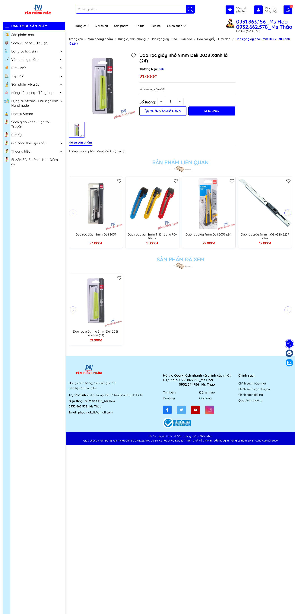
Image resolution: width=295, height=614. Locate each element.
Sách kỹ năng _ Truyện (25, 42)
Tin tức (139, 26)
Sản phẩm (121, 26)
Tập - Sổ (14, 75)
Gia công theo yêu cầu (25, 142)
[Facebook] (167, 410)
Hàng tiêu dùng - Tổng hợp (28, 92)
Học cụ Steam (18, 113)
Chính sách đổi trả (250, 395)
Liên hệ (156, 26)
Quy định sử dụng (250, 400)
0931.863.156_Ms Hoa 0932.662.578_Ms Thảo (264, 24)
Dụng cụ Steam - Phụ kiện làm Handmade (31, 103)
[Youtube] (195, 410)
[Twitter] (181, 410)
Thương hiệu (17, 151)
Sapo (275, 440)
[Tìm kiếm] (190, 9)
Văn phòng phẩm (21, 59)
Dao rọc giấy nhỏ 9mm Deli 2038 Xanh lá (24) (96, 333)
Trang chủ (81, 26)
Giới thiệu (101, 26)
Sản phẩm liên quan (180, 162)
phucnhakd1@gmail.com (95, 412)
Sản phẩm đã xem (180, 259)
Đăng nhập (207, 392)
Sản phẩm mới (19, 34)
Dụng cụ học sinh (21, 51)
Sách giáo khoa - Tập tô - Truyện (27, 124)
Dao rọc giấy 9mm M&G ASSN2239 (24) (265, 236)
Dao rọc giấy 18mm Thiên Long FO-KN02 (152, 236)
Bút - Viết (15, 67)
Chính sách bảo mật (252, 383)
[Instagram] (209, 410)
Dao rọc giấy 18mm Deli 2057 (95, 234)
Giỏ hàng (205, 398)
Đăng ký (169, 398)
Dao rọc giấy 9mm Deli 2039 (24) (209, 234)
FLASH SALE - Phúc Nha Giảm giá (31, 161)
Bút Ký (13, 134)
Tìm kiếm (169, 392)
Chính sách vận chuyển (254, 389)
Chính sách (176, 26)
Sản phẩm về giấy (22, 84)
